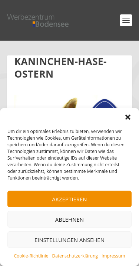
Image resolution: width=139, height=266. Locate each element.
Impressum (113, 256)
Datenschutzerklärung (75, 256)
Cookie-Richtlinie (31, 256)
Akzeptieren (69, 199)
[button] (128, 117)
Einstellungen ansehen (69, 239)
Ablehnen (69, 219)
